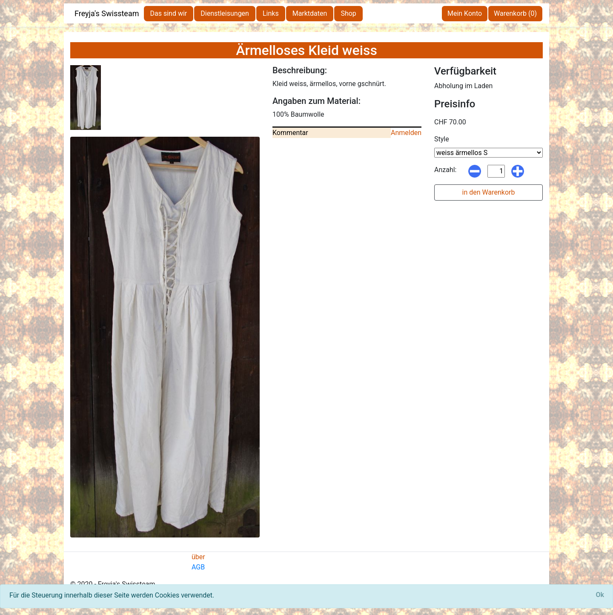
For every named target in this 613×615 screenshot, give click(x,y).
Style (441, 139)
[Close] (600, 595)
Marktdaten (309, 13)
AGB (198, 567)
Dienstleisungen (225, 13)
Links (271, 13)
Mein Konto (464, 13)
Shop (348, 13)
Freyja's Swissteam (106, 13)
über (198, 557)
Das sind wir (168, 13)
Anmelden (406, 133)
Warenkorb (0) (515, 13)
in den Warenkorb (488, 192)
